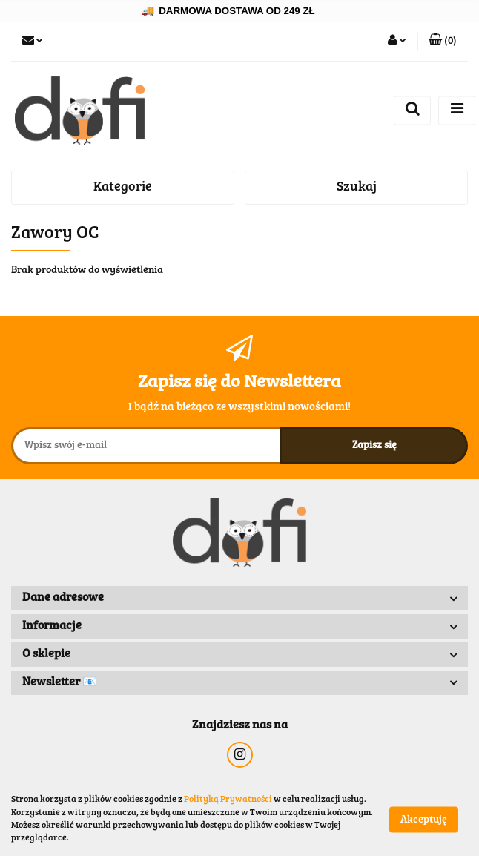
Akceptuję (423, 819)
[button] (442, 41)
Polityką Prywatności (228, 799)
